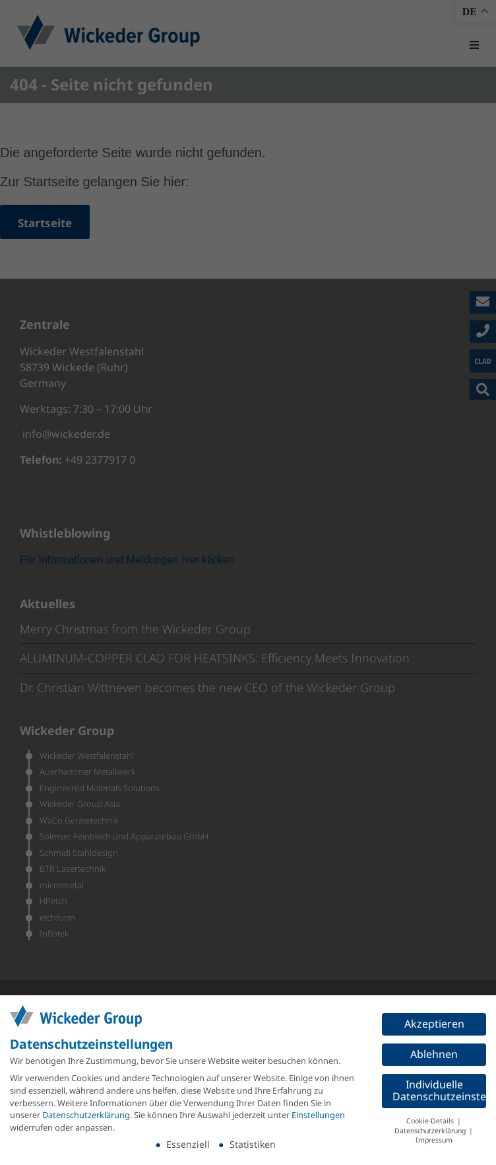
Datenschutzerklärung (86, 1115)
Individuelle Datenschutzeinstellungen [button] (439, 1090)
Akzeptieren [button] (434, 1023)
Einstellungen (318, 1115)
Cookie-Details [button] (431, 1120)
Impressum (434, 1140)
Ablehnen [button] (434, 1054)
